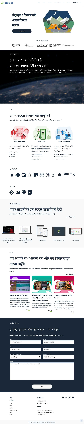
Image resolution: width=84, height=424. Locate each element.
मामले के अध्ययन (57, 3)
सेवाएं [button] (39, 3)
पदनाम (44, 347)
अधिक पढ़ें (28, 309)
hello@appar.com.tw (42, 403)
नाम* (11, 339)
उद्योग (11, 406)
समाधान (11, 408)
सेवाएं (11, 403)
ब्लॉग (64, 3)
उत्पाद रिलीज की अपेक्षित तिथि (16, 354)
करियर (68, 3)
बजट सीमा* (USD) (47, 354)
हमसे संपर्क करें (74, 3)
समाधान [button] (49, 3)
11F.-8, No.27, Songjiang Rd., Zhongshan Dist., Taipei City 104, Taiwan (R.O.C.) (45, 412)
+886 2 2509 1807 (41, 401)
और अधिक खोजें (70, 217)
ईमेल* (44, 339)
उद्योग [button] (44, 3)
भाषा (81, 3)
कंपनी (11, 347)
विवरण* (11, 361)
